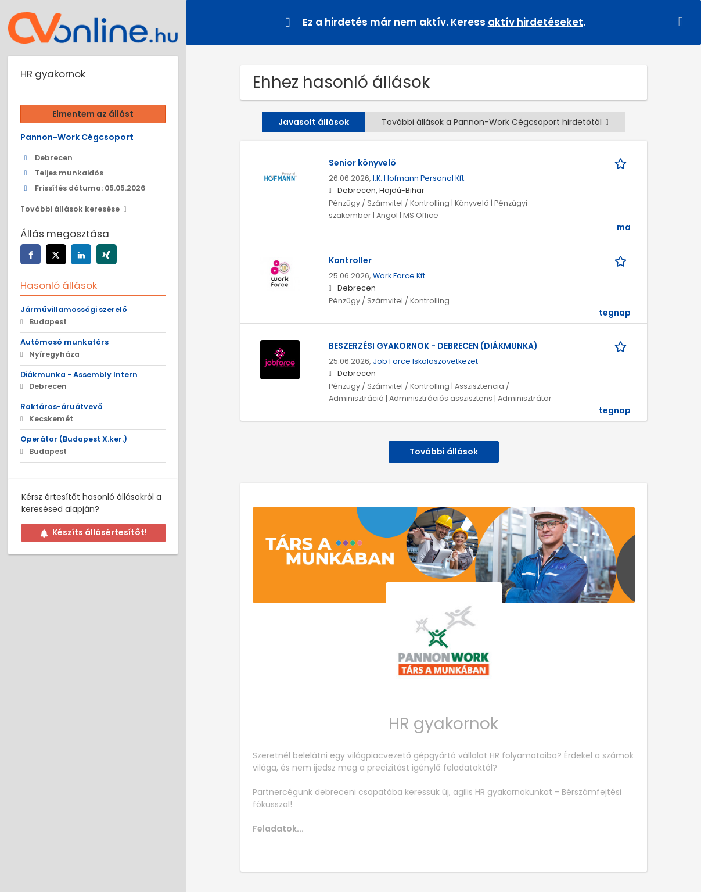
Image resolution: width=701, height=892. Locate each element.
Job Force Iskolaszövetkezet (425, 361)
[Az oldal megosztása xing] (106, 254)
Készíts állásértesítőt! (93, 532)
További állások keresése (70, 209)
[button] (683, 22)
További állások (443, 451)
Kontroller (350, 260)
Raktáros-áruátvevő (61, 406)
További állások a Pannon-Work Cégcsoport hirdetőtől (495, 122)
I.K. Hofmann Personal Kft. (419, 178)
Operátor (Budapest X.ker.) (73, 439)
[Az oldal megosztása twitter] (56, 254)
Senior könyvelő (362, 163)
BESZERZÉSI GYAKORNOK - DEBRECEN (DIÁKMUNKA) (433, 346)
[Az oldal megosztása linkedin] (81, 254)
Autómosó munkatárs (64, 342)
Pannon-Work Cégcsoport (77, 137)
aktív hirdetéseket (535, 22)
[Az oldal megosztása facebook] (30, 254)
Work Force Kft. (400, 276)
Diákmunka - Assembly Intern (79, 374)
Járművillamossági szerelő (73, 309)
